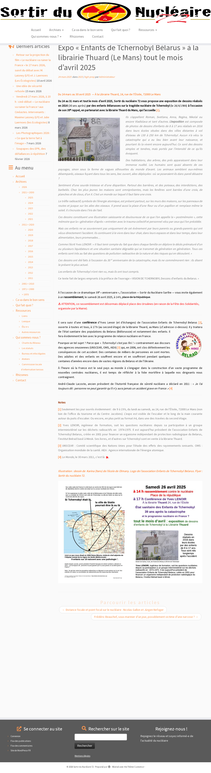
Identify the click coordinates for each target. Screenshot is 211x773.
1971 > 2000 (28, 340)
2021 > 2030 (41, 87)
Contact (98, 71)
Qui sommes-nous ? (46, 71)
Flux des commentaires (21, 745)
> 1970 (25, 345)
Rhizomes (77, 71)
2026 (24, 238)
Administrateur (107, 127)
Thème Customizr (136, 766)
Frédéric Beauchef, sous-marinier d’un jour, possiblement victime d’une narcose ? (146, 668)
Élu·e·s (25, 377)
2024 (30, 253)
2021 (30, 270)
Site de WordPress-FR (20, 750)
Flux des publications (21, 741)
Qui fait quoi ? (120, 64)
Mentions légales (82, 755)
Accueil (36, 64)
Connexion (15, 736)
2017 (30, 296)
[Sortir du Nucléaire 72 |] (105, 30)
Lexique (26, 372)
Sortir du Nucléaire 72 (83, 766)
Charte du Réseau (31, 393)
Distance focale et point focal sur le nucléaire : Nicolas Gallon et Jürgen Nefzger (113, 661)
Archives (56, 64)
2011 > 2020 (28, 275)
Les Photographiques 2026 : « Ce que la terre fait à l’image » (32, 189)
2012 (30, 323)
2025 (54, 87)
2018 (30, 291)
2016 (30, 302)
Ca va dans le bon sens (87, 64)
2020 (30, 280)
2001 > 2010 (28, 334)
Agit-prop (26, 87)
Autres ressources (31, 383)
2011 (30, 329)
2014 (30, 313)
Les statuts (27, 399)
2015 (30, 307)
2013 (30, 318)
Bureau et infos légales (33, 404)
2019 (30, 286)
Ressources (147, 64)
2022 (30, 264)
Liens (24, 367)
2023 (30, 259)
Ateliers (26, 410)
